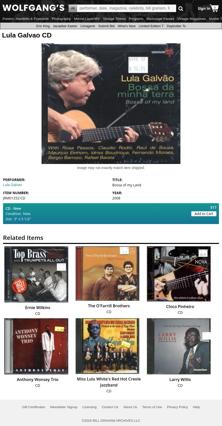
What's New (127, 26)
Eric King (43, 26)
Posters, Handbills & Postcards (26, 19)
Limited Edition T (151, 26)
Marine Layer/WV (87, 19)
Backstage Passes (160, 19)
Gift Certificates (33, 407)
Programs (136, 19)
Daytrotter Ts (176, 26)
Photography (61, 19)
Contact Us (110, 407)
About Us (130, 407)
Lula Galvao (12, 185)
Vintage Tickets (114, 19)
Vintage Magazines (191, 19)
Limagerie (87, 26)
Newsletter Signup (63, 407)
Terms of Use (152, 407)
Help (196, 407)
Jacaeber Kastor (65, 26)
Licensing (89, 407)
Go (180, 8)
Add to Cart (204, 213)
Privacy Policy (177, 407)
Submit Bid (106, 26)
